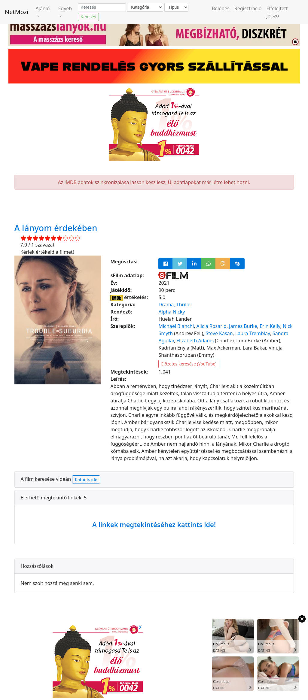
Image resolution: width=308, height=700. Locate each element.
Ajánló (42, 8)
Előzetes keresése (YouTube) (188, 364)
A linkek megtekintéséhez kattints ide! (154, 524)
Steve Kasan (219, 333)
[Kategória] (145, 7)
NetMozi (16, 12)
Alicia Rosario (212, 326)
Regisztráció (248, 8)
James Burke (243, 326)
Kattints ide (86, 479)
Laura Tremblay (252, 333)
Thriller (184, 304)
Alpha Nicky (171, 311)
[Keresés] (102, 7)
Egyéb (65, 8)
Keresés (88, 16)
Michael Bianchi (176, 326)
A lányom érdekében (55, 228)
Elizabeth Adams (195, 340)
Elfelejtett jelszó (277, 12)
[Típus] (176, 7)
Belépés (221, 8)
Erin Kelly (270, 326)
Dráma (166, 304)
